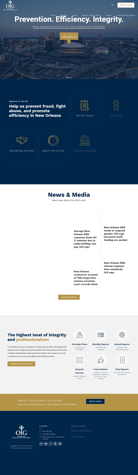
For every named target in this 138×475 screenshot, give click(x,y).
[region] (69, 39)
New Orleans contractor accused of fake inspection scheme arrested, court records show (86, 278)
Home (53, 15)
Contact (108, 15)
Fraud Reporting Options (126, 15)
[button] (2, 39)
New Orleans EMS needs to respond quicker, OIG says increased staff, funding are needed (115, 234)
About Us (63, 15)
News (74, 15)
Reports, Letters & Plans (91, 15)
